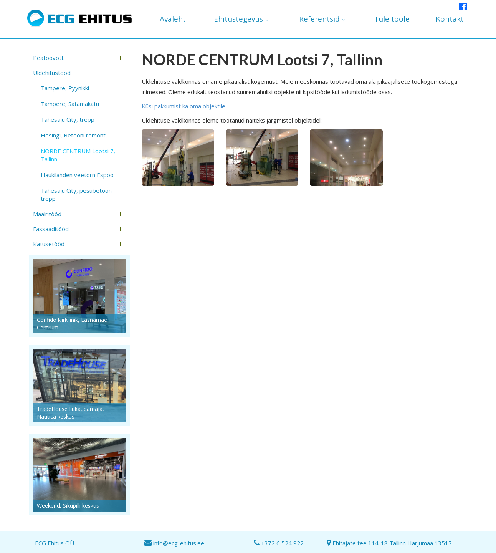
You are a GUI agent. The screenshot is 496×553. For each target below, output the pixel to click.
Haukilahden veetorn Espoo (77, 175)
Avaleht (173, 19)
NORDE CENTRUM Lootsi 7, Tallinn (78, 155)
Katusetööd (48, 244)
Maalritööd (47, 214)
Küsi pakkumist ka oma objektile (183, 106)
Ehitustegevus (238, 19)
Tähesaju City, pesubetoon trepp (76, 194)
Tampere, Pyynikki (65, 88)
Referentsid (319, 19)
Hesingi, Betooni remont (73, 135)
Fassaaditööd (51, 229)
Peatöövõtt (48, 57)
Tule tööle (392, 19)
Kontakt (450, 19)
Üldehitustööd (52, 72)
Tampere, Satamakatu (70, 104)
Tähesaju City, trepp (67, 119)
